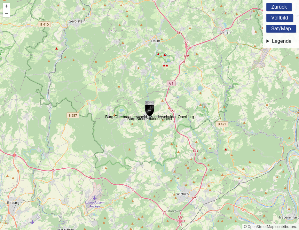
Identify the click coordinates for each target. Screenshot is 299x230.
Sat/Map (281, 29)
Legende (281, 41)
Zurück (279, 7)
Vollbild (279, 18)
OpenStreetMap (261, 227)
